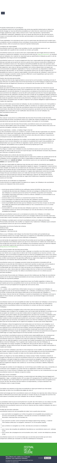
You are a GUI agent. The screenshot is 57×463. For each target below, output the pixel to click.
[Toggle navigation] (3, 13)
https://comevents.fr (43, 54)
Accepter (40, 458)
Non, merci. (47, 458)
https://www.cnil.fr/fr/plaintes (8, 246)
